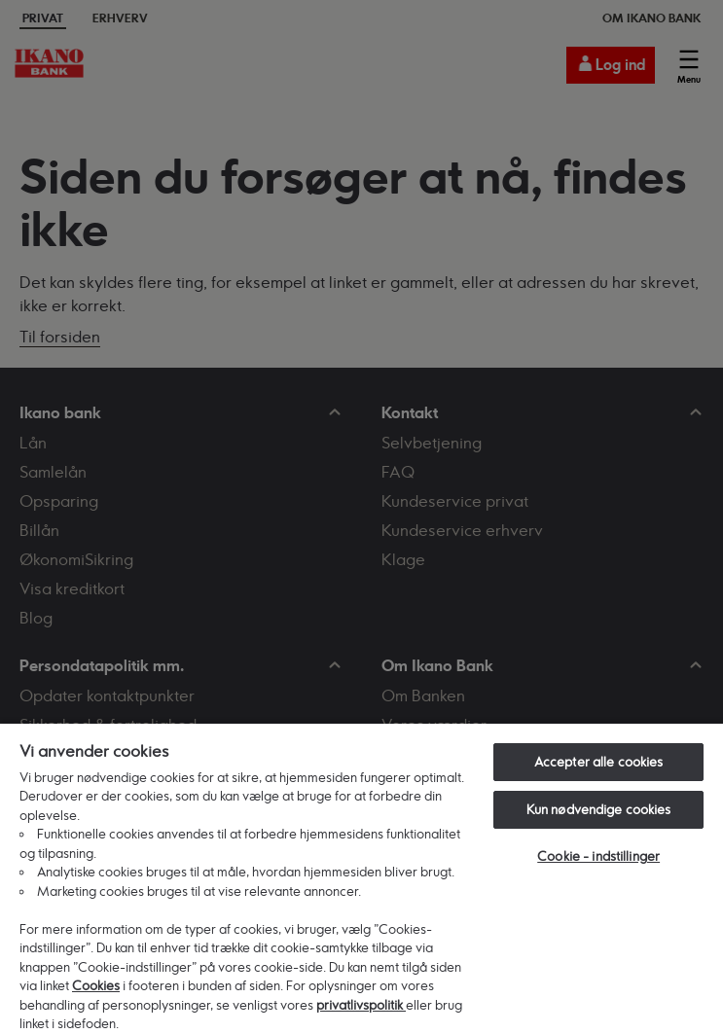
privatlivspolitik (361, 1005)
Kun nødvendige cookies (598, 809)
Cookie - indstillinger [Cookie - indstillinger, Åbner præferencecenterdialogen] (598, 856)
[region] (361, 878)
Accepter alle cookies (599, 761)
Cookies (96, 985)
